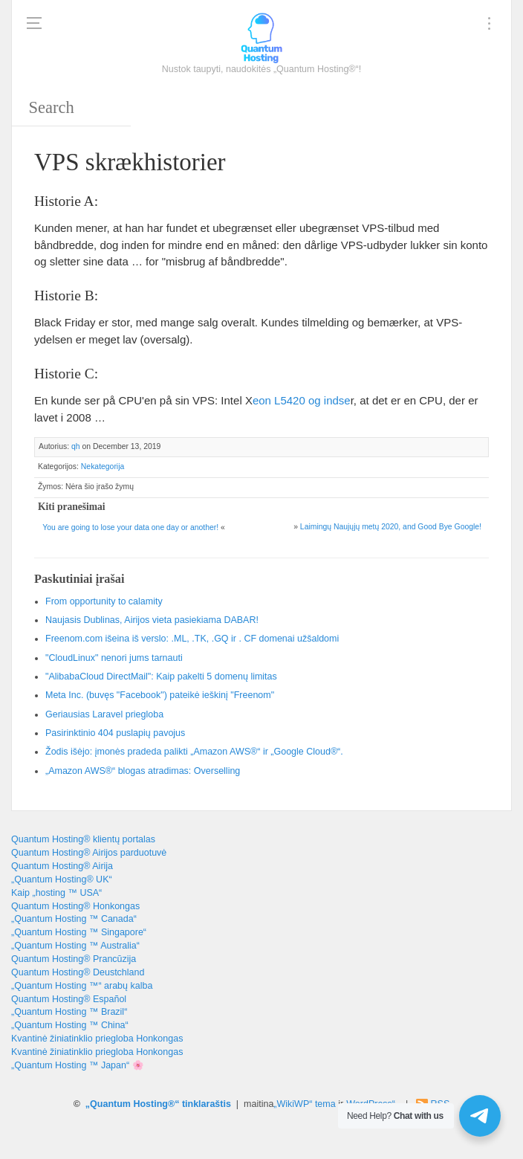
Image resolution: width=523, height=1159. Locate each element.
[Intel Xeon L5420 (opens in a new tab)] (302, 400)
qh (75, 446)
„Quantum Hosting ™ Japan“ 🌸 (77, 1065)
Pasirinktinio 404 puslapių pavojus (115, 733)
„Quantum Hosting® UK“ (61, 879)
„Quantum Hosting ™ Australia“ (75, 945)
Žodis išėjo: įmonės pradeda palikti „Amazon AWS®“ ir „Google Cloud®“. (194, 751)
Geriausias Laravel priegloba (104, 714)
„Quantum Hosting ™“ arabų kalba (81, 986)
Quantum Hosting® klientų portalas (83, 839)
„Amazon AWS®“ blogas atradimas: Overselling (142, 771)
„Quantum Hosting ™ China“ (70, 1025)
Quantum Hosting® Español (68, 999)
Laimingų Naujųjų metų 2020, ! (390, 527)
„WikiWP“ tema (304, 1104)
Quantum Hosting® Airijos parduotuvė (88, 853)
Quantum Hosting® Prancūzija (73, 959)
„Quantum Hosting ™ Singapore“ (78, 932)
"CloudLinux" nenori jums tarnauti (114, 658)
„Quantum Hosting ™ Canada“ (74, 919)
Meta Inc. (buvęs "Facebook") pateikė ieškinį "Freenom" (159, 695)
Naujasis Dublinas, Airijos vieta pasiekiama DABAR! (152, 620)
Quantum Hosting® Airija (62, 866)
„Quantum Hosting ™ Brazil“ (69, 1012)
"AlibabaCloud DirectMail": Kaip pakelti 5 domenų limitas (161, 676)
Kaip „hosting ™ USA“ (56, 893)
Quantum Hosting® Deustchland (77, 972)
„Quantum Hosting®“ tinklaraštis (158, 1104)
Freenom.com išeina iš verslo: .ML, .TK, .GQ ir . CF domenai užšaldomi (192, 638)
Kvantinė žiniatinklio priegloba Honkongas (97, 1038)
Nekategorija (102, 466)
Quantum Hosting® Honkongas (75, 906)
